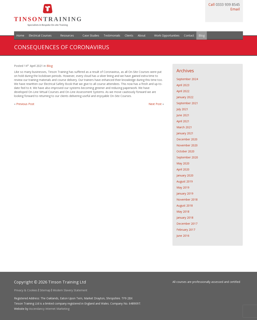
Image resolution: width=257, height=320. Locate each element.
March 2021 (184, 127)
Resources (67, 35)
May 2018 (182, 211)
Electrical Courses (40, 35)
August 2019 (184, 181)
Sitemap (45, 290)
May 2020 (182, 163)
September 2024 (187, 79)
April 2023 (182, 85)
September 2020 (187, 157)
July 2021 (182, 109)
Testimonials (112, 35)
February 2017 (185, 229)
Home (20, 35)
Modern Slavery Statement (70, 290)
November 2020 (187, 145)
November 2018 (187, 199)
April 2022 (182, 91)
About (142, 35)
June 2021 (182, 115)
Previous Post (25, 104)
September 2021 (187, 103)
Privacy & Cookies (26, 290)
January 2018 (184, 217)
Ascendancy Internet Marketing (49, 309)
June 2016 (182, 235)
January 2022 (184, 97)
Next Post (155, 104)
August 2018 (184, 205)
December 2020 (186, 139)
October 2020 (185, 151)
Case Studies (91, 35)
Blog (202, 35)
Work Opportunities (166, 35)
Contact (189, 35)
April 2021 (182, 121)
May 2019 (182, 187)
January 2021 (184, 133)
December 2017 (186, 223)
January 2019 (184, 193)
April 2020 (182, 169)
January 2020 (184, 175)
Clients (129, 35)
